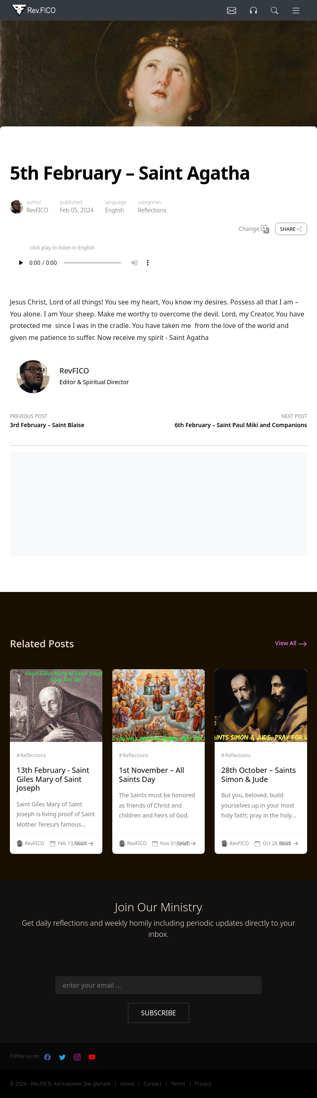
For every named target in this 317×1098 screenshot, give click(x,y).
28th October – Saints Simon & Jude (258, 774)
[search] (273, 10)
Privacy (203, 1083)
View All (291, 643)
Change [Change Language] (254, 229)
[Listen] (230, 10)
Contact (152, 1083)
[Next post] (232, 419)
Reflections (152, 210)
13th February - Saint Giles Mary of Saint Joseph (53, 779)
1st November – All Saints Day (151, 774)
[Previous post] (84, 419)
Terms (178, 1083)
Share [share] (291, 229)
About (127, 1083)
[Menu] (295, 10)
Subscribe (158, 1012)
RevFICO (37, 210)
